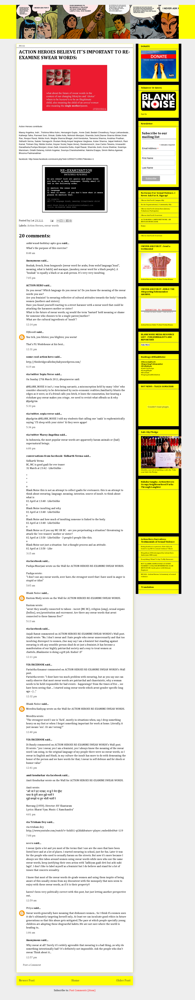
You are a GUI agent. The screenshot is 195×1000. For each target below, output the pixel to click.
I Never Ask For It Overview (151, 215)
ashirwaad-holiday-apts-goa (43, 243)
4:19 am (30, 367)
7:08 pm (30, 836)
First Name (147, 158)
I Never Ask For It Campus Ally (152, 200)
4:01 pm (30, 814)
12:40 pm (31, 732)
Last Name (147, 167)
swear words (51, 225)
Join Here (145, 345)
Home (75, 980)
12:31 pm (31, 349)
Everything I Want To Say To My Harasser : (157, 559)
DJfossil (31, 332)
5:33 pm (30, 406)
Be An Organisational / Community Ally (156, 204)
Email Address (150, 148)
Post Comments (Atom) (82, 990)
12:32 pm (31, 696)
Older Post (123, 980)
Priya (29, 908)
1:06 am (30, 933)
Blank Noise (33, 593)
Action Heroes (35, 225)
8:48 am (30, 253)
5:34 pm (30, 427)
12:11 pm (31, 657)
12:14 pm (31, 324)
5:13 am (30, 621)
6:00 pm (30, 448)
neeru (29, 843)
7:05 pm (30, 278)
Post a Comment (32, 965)
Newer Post (27, 980)
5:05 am (30, 585)
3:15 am (30, 553)
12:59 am (31, 900)
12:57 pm (31, 957)
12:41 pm (31, 768)
